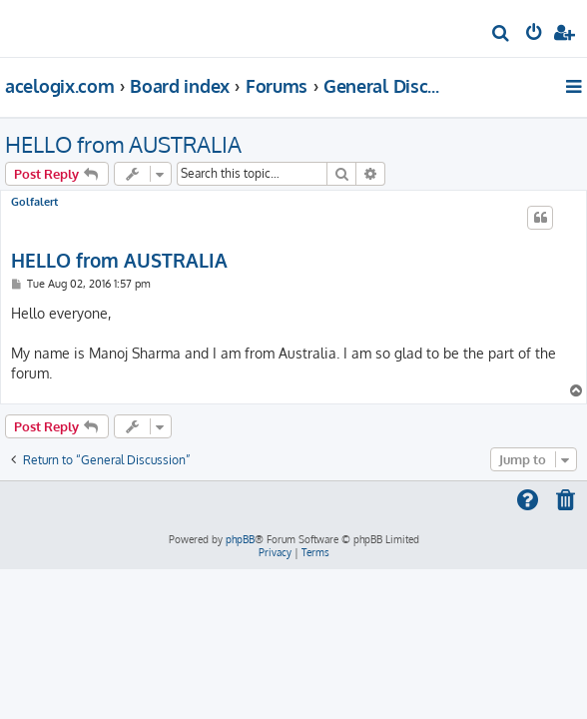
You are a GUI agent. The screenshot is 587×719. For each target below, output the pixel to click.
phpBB (240, 539)
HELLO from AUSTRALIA (123, 144)
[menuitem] (501, 35)
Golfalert (34, 202)
